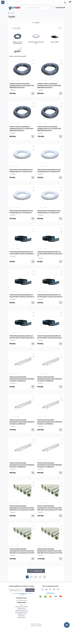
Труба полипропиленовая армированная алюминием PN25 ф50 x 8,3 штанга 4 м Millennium (22, 464)
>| (44, 577)
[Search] (24, 7)
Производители (21, 617)
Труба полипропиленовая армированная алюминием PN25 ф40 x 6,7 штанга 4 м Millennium (49, 421)
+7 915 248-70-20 (60, 7)
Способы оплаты (21, 608)
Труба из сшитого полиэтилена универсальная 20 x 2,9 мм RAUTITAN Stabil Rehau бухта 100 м (49, 85)
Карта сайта (22, 615)
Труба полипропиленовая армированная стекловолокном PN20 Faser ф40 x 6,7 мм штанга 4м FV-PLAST (49, 550)
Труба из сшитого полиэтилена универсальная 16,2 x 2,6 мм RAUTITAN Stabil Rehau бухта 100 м (22, 85)
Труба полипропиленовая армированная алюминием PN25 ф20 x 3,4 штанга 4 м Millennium (22, 378)
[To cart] (33, 93)
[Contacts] (65, 2)
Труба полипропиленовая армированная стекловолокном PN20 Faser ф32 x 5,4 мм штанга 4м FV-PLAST (22, 550)
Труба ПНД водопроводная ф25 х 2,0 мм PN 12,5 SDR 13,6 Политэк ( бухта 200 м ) (49, 253)
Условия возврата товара (21, 612)
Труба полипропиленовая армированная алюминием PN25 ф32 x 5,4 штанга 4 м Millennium (22, 421)
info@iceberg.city (50, 593)
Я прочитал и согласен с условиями (21, 594)
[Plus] (30, 98)
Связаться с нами (21, 613)
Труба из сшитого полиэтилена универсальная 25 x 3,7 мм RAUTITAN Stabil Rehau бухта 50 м (21, 128)
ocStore (39, 624)
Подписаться (30, 590)
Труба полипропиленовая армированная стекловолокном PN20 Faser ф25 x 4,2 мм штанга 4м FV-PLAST (49, 507)
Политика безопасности (22, 593)
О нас (21, 605)
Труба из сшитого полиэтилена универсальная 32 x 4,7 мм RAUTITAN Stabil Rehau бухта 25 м (49, 128)
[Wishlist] (33, 60)
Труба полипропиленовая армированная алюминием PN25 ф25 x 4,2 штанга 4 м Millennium (49, 378)
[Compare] (33, 63)
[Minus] (14, 98)
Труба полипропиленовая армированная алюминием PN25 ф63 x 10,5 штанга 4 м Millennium (49, 464)
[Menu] (2, 2)
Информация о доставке (21, 606)
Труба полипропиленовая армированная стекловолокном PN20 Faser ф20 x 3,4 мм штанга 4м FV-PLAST (22, 507)
